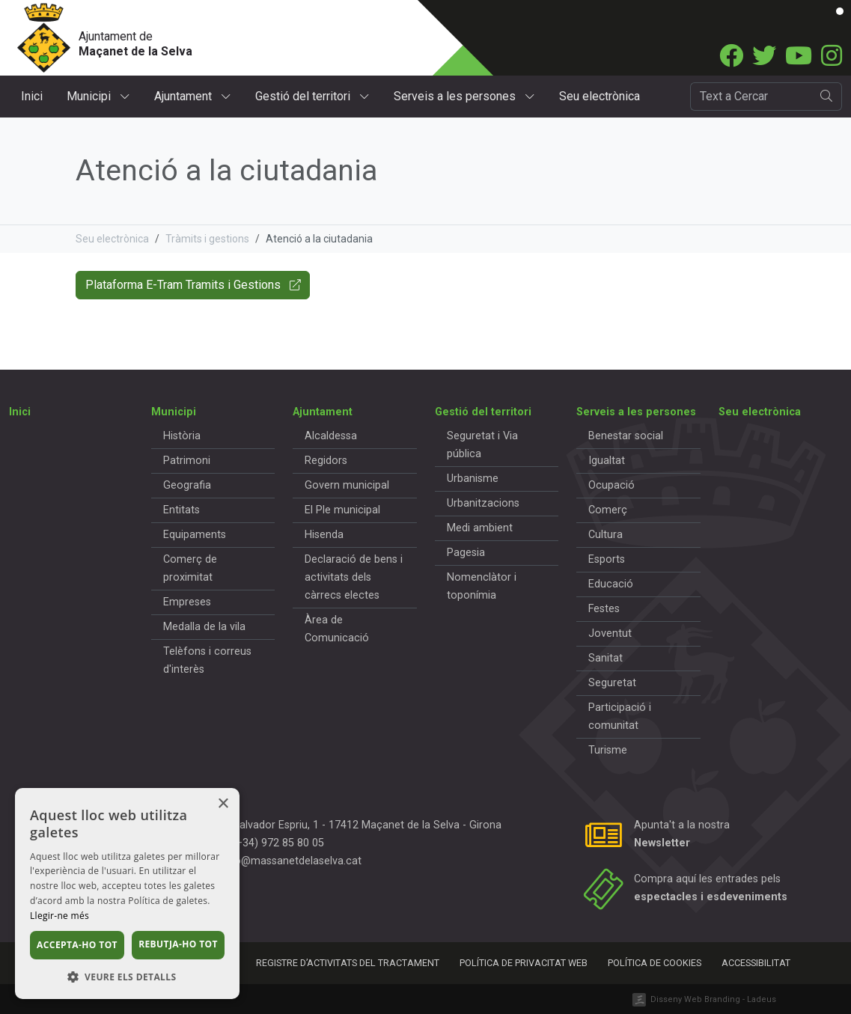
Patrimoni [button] (186, 460)
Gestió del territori (312, 96)
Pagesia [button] (466, 552)
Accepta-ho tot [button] (77, 944)
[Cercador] (751, 96)
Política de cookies (654, 962)
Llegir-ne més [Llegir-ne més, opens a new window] (59, 915)
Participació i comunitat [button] (619, 716)
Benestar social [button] (625, 436)
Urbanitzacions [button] (483, 503)
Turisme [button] (607, 750)
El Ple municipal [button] (342, 510)
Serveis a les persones (464, 96)
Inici (32, 96)
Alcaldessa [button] (331, 436)
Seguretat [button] (612, 682)
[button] (127, 976)
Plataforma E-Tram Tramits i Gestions (192, 285)
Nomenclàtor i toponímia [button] (481, 586)
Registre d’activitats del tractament (347, 962)
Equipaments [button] (194, 534)
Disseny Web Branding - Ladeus (713, 999)
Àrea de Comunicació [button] (337, 629)
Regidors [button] (326, 460)
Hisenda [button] (324, 534)
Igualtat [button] (606, 460)
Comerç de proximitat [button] (190, 568)
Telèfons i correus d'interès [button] (207, 660)
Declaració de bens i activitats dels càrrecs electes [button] (354, 577)
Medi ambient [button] (480, 528)
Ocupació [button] (611, 485)
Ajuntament (192, 96)
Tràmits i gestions (207, 239)
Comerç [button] (607, 510)
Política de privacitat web (524, 962)
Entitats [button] (181, 510)
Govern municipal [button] (347, 485)
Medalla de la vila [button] (204, 626)
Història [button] (182, 436)
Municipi (98, 96)
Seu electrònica (599, 96)
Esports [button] (606, 559)
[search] (826, 96)
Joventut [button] (610, 633)
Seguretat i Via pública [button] (482, 445)
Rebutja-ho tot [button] (178, 944)
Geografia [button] (187, 485)
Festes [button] (604, 608)
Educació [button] (610, 584)
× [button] (222, 804)
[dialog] (127, 893)
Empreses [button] (187, 602)
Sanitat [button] (605, 658)
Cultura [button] (605, 534)
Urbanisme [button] (472, 478)
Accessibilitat (756, 962)
